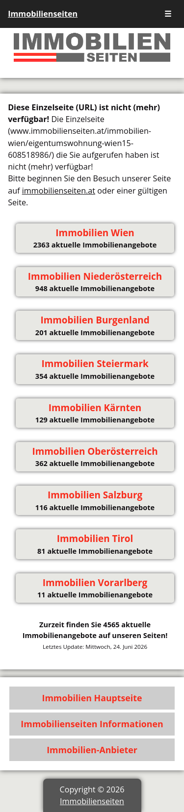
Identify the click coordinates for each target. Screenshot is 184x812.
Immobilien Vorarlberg (95, 582)
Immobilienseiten (43, 13)
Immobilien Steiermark (94, 363)
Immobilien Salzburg (95, 495)
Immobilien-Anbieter (92, 750)
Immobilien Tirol (95, 538)
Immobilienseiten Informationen (92, 724)
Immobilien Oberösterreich (95, 451)
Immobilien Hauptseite (92, 698)
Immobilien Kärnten (95, 407)
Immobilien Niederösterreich (95, 276)
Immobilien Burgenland (94, 320)
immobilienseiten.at (58, 190)
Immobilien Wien (94, 232)
